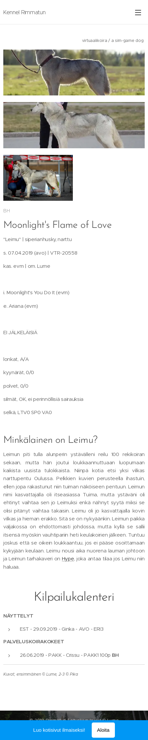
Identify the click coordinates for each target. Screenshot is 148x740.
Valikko (138, 12)
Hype (68, 559)
